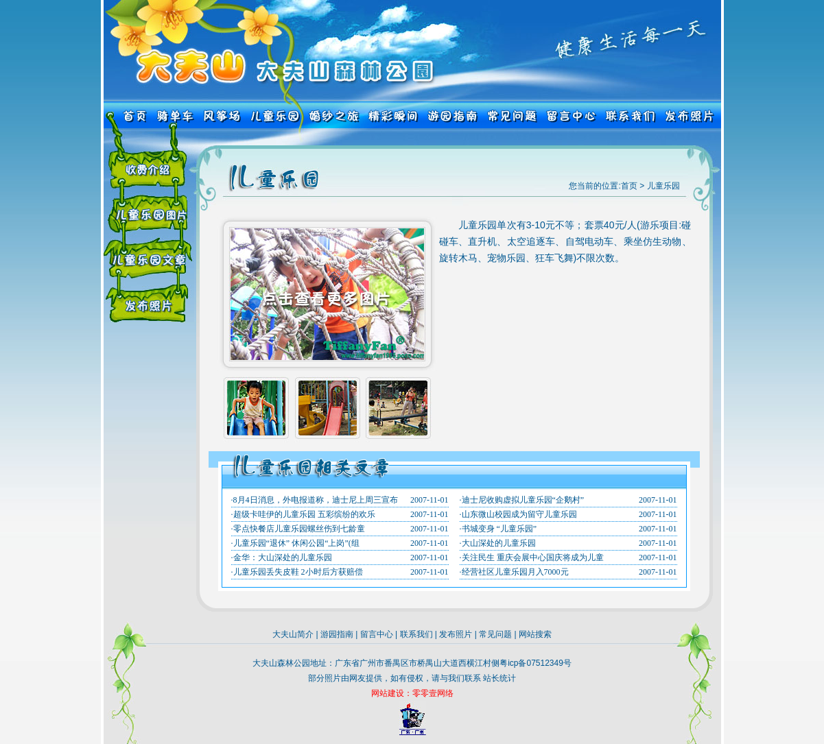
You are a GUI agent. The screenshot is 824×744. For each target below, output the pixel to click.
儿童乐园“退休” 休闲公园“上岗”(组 (296, 543)
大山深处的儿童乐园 (499, 543)
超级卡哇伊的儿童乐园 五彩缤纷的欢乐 (304, 514)
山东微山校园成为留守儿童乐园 (519, 514)
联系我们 (416, 634)
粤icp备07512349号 (535, 663)
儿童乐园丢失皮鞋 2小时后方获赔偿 (298, 572)
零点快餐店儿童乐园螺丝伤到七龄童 (299, 528)
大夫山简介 (293, 634)
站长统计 (499, 678)
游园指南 (336, 634)
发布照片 (455, 634)
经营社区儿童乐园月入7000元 (515, 572)
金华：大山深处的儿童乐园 (282, 557)
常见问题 (495, 634)
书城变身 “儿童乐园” (499, 528)
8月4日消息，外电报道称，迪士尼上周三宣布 (315, 500)
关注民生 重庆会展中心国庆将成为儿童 (533, 557)
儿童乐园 (663, 186)
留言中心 (376, 634)
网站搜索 (535, 634)
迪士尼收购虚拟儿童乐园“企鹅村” (523, 500)
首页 (629, 186)
